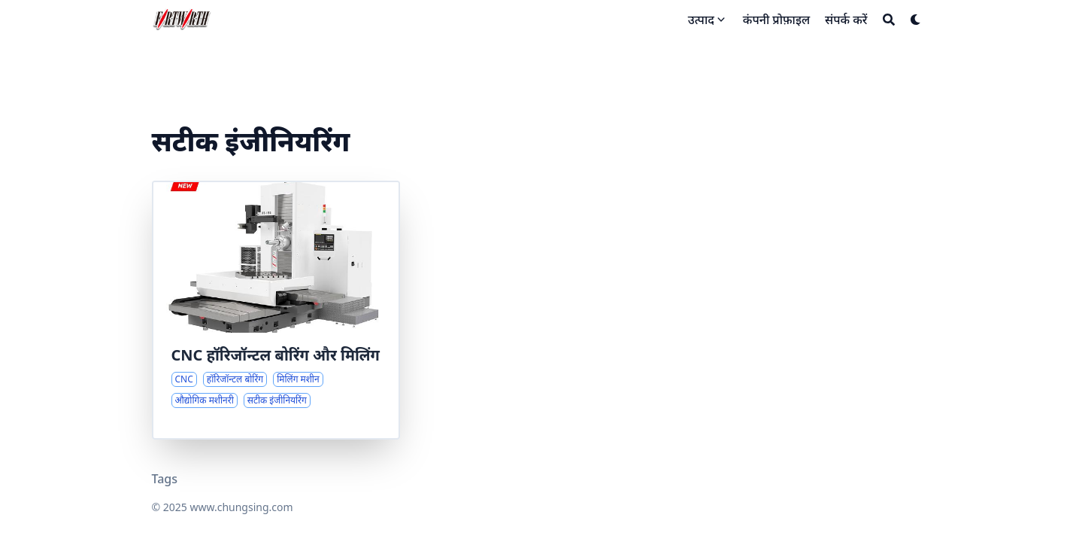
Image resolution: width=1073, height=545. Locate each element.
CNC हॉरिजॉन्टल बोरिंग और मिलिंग (275, 355)
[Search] (889, 20)
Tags (165, 478)
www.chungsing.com (240, 507)
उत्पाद (701, 19)
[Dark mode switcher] (916, 20)
